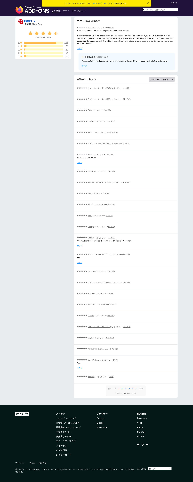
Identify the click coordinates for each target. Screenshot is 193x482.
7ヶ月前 (106, 193)
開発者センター (64, 432)
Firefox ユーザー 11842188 (98, 143)
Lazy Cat (91, 271)
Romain (91, 293)
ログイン (174, 3)
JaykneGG (92, 304)
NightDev (37, 24)
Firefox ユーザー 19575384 (99, 282)
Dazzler (91, 316)
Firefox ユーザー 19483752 (99, 88)
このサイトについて (66, 418)
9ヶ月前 (112, 271)
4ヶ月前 (127, 99)
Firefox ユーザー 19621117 (98, 254)
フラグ (79, 49)
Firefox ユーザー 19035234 (99, 327)
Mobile (100, 423)
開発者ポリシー (64, 436)
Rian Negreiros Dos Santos (99, 182)
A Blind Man (92, 132)
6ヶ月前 (112, 171)
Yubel (90, 216)
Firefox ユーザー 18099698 (99, 99)
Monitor (141, 432)
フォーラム (61, 445)
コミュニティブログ (66, 441)
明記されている (25, 469)
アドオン (60, 413)
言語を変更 (141, 469)
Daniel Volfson (93, 360)
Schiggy (91, 238)
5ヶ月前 (126, 143)
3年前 (111, 27)
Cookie (32, 463)
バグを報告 (61, 450)
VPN (139, 423)
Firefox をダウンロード (101, 3)
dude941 (91, 27)
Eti (89, 193)
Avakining (92, 377)
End (89, 110)
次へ (141, 388)
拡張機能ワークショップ (68, 427)
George (91, 227)
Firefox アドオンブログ (67, 423)
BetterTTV (29, 21)
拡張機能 (56, 10)
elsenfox (91, 171)
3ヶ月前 (126, 88)
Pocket (141, 436)
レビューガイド (64, 454)
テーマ (66, 10)
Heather (91, 121)
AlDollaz (91, 204)
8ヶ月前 (126, 254)
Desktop (100, 418)
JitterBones (92, 349)
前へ (110, 388)
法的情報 (42, 463)
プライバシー (20, 463)
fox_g (90, 338)
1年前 (115, 360)
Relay (140, 427)
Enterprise (101, 427)
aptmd (90, 154)
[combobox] (160, 9)
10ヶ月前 (126, 327)
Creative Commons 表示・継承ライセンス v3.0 (82, 469)
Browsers (142, 418)
